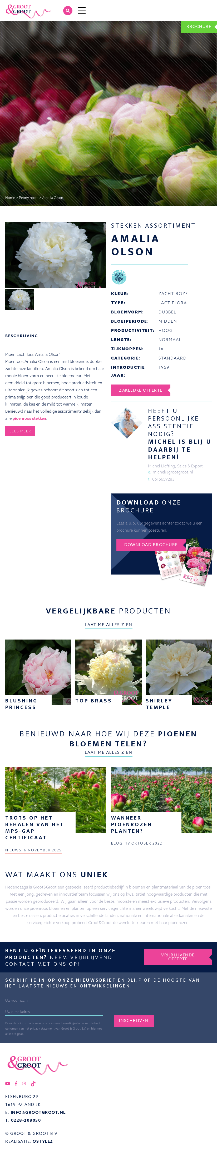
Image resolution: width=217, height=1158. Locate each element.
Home (10, 198)
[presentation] (154, 1004)
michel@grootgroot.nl (173, 472)
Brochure (198, 26)
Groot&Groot (17, 6)
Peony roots (28, 198)
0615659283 (163, 479)
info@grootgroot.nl (38, 1112)
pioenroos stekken (29, 418)
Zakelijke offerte (140, 390)
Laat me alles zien (108, 625)
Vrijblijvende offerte (178, 957)
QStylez (43, 1141)
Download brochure (151, 545)
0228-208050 (26, 1120)
